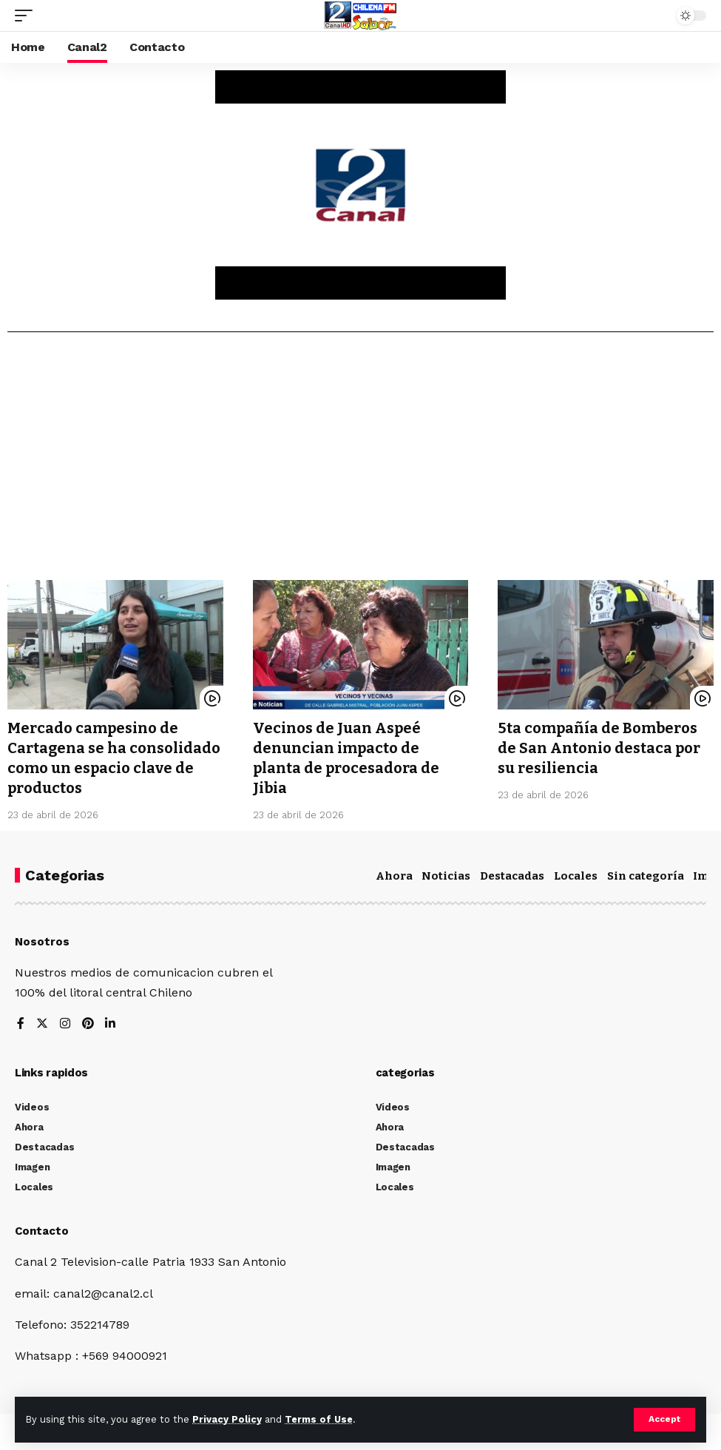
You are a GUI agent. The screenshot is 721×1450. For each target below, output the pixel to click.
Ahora (394, 873)
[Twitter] (42, 1021)
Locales (576, 873)
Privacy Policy (227, 1419)
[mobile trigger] (27, 15)
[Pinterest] (88, 1021)
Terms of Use (319, 1419)
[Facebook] (21, 1021)
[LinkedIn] (111, 1021)
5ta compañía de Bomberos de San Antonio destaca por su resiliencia (599, 747)
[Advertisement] (360, 461)
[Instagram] (65, 1021)
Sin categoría (645, 873)
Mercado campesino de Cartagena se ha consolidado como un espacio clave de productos (113, 757)
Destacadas (512, 873)
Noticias (446, 873)
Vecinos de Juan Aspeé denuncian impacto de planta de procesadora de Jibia (347, 757)
